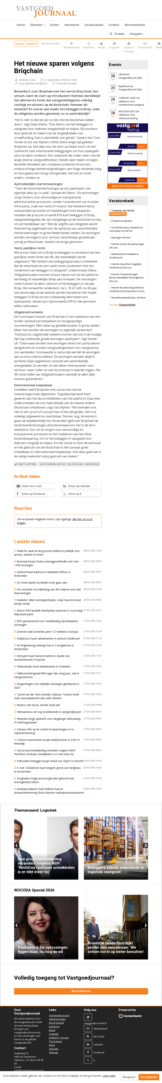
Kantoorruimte (135, 136)
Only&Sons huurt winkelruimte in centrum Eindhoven (48, 638)
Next (145, 845)
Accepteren (149, 1077)
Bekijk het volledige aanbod (127, 186)
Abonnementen (134, 25)
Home (21, 25)
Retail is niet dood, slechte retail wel (38, 705)
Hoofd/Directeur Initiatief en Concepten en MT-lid (126, 229)
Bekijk (142, 146)
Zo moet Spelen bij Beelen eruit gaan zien (42, 582)
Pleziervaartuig (135, 153)
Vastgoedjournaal (59, 1015)
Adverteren (71, 25)
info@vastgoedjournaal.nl (29, 1070)
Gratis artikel (25, 464)
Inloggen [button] (137, 34)
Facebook (99, 1052)
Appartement (134, 170)
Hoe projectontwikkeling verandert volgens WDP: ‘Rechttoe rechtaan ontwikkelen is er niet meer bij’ (45, 752)
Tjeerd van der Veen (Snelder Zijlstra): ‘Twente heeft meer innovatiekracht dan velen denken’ (46, 696)
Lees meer (109, 1075)
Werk (52, 1045)
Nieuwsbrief (100, 1028)
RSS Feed (99, 1036)
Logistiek (54, 1034)
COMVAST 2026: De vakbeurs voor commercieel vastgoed (131, 101)
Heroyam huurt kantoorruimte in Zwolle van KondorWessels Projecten (42, 657)
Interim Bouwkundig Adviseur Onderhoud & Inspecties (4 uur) (126, 289)
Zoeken (117, 34)
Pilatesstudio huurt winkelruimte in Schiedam (43, 666)
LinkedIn (98, 1044)
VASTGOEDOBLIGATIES (52, 464)
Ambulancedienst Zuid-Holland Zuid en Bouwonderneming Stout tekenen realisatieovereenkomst (49, 790)
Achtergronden (57, 1019)
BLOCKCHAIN (75, 464)
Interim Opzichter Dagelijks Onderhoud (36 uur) (125, 266)
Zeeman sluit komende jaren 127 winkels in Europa (47, 631)
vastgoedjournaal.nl (95, 1023)
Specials (53, 1048)
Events (54, 25)
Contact (113, 25)
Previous (16, 845)
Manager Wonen (120, 237)
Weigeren (129, 1077)
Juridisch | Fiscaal (58, 1037)
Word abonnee (81, 991)
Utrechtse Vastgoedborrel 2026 (130, 76)
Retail (52, 1030)
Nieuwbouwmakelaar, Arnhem (128, 297)
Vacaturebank (93, 25)
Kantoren (54, 1026)
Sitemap (53, 1052)
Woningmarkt (56, 1022)
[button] (37, 25)
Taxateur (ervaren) (121, 212)
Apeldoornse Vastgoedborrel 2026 (130, 87)
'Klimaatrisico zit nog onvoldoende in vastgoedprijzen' (49, 712)
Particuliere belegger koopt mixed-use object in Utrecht (50, 761)
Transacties (55, 1041)
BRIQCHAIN (92, 464)
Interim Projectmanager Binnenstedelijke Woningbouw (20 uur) (126, 278)
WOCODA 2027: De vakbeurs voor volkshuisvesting (128, 115)
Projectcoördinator (121, 220)
